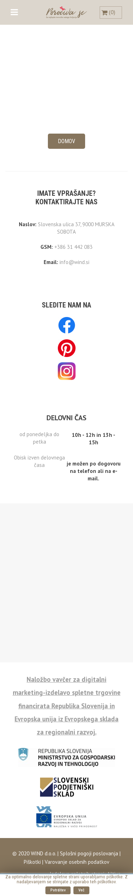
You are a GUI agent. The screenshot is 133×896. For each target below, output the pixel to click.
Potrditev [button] (58, 890)
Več (81, 890)
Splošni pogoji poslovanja (88, 853)
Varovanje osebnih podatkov (77, 862)
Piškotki (32, 862)
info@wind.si (74, 262)
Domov (66, 141)
